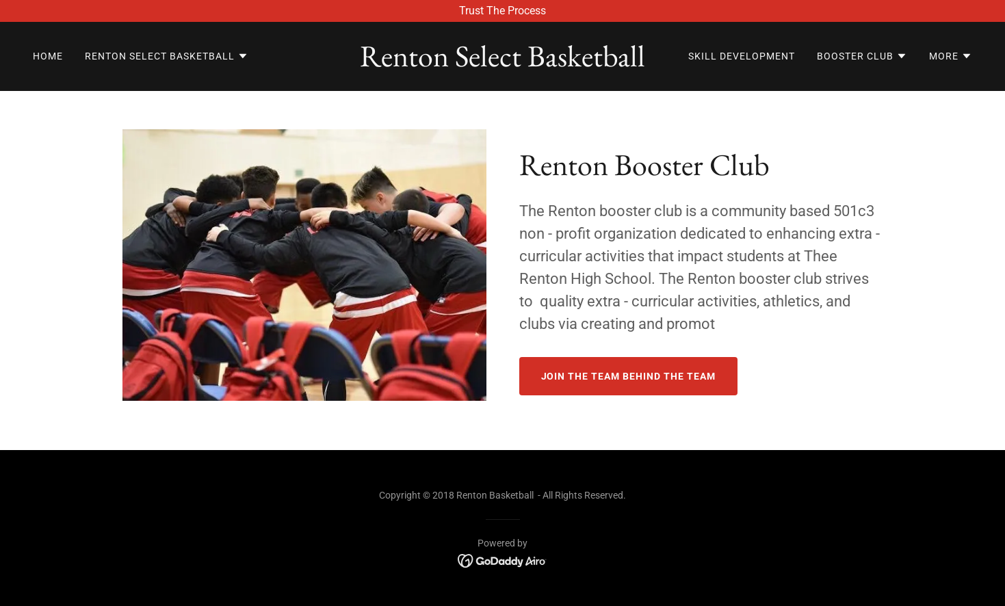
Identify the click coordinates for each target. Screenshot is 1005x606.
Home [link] (48, 56)
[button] (166, 56)
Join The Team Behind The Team (628, 376)
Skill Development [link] (741, 56)
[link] (503, 62)
